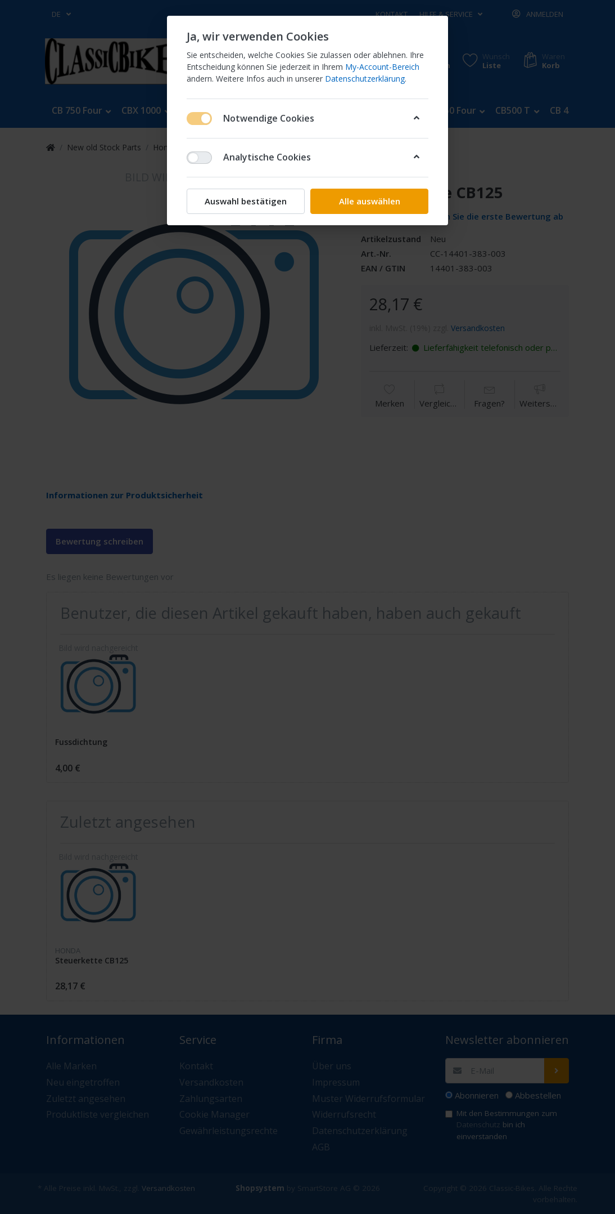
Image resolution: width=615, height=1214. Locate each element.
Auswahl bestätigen (246, 201)
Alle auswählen (369, 201)
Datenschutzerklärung (365, 78)
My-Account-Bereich (382, 66)
